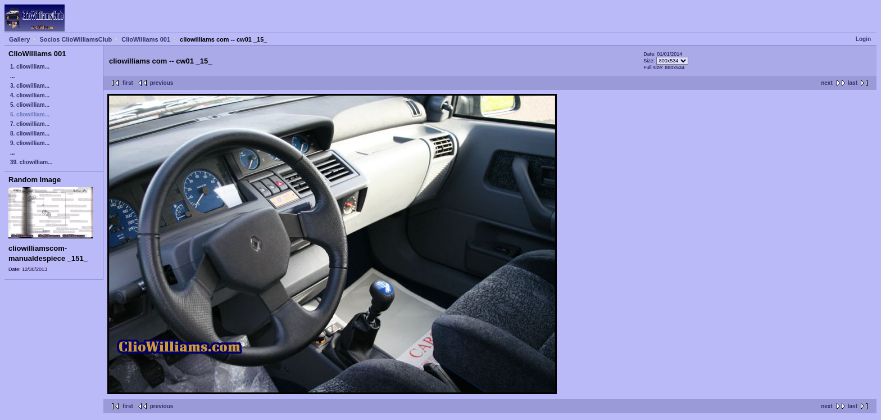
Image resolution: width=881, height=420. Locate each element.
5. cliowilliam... (29, 105)
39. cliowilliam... (31, 162)
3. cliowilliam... (29, 86)
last (852, 83)
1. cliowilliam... (29, 67)
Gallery (19, 39)
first (127, 83)
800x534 (674, 67)
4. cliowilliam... (29, 95)
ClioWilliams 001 (145, 39)
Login (863, 39)
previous (162, 83)
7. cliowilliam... (29, 124)
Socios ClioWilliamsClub (75, 39)
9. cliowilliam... (29, 143)
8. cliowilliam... (29, 133)
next (827, 83)
